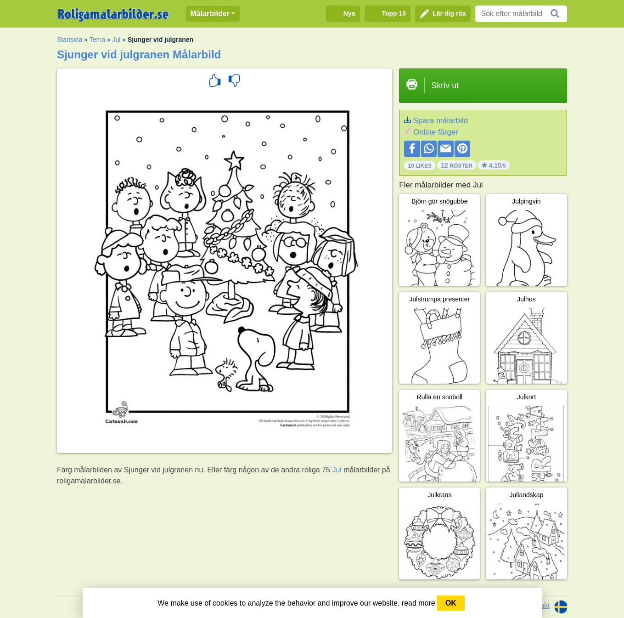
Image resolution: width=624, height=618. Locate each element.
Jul (116, 39)
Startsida (69, 39)
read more (418, 603)
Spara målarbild (440, 120)
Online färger (435, 132)
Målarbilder (210, 13)
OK (450, 603)
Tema (97, 39)
